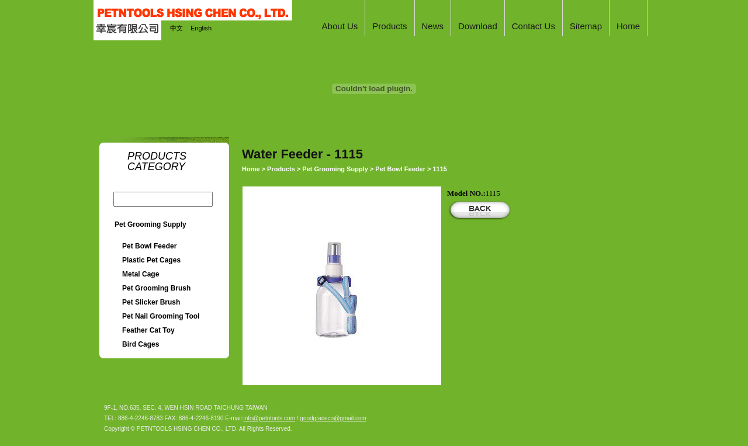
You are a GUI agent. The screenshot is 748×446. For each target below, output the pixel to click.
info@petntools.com (269, 418)
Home (251, 168)
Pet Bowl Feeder (400, 168)
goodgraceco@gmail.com (333, 418)
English (201, 28)
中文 (176, 28)
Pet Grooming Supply (150, 224)
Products (281, 168)
